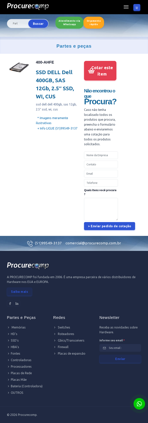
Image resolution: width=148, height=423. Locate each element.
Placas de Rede (19, 373)
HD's (12, 334)
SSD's (13, 340)
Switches (61, 327)
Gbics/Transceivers (68, 340)
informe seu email (112, 340)
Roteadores (63, 334)
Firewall (60, 347)
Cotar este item (102, 70)
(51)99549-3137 (49, 243)
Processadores (19, 366)
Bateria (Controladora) (25, 386)
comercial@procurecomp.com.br (93, 243)
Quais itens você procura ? (100, 192)
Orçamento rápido (94, 23)
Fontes (13, 353)
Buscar (38, 23)
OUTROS (15, 392)
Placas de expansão (69, 353)
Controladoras (19, 360)
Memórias (16, 327)
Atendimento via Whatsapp (69, 23)
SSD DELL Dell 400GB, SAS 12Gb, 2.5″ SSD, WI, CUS (55, 84)
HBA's (13, 347)
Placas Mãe (17, 379)
